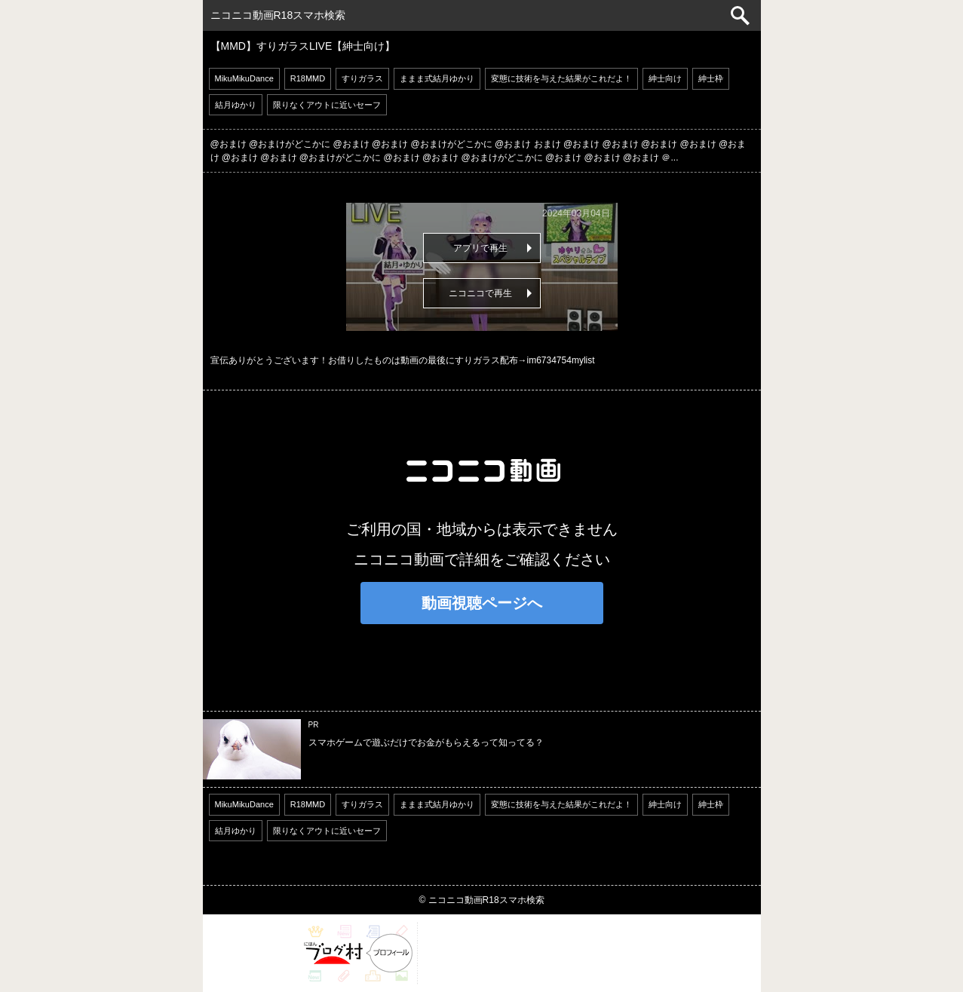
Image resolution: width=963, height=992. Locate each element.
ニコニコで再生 (480, 293)
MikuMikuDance (244, 78)
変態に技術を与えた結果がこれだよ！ (561, 78)
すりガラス (362, 78)
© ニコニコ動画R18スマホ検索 (481, 900)
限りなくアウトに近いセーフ (327, 104)
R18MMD (307, 78)
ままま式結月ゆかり (437, 78)
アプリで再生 (480, 248)
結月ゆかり (235, 104)
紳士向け (665, 78)
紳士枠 (710, 78)
